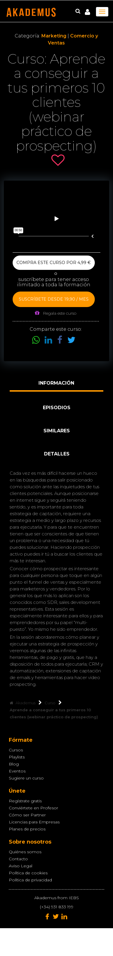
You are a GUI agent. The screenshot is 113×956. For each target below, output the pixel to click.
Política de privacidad (30, 880)
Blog (14, 764)
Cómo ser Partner (27, 815)
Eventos (17, 771)
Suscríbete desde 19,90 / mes (54, 299)
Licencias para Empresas (34, 822)
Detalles (57, 454)
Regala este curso (55, 313)
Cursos (16, 750)
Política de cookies (28, 873)
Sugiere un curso (26, 778)
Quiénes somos (25, 851)
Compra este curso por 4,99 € (53, 262)
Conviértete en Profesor (33, 808)
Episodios (56, 407)
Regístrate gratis (25, 800)
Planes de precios (27, 829)
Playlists (17, 757)
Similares (56, 431)
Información (56, 383)
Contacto (18, 858)
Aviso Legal (20, 865)
